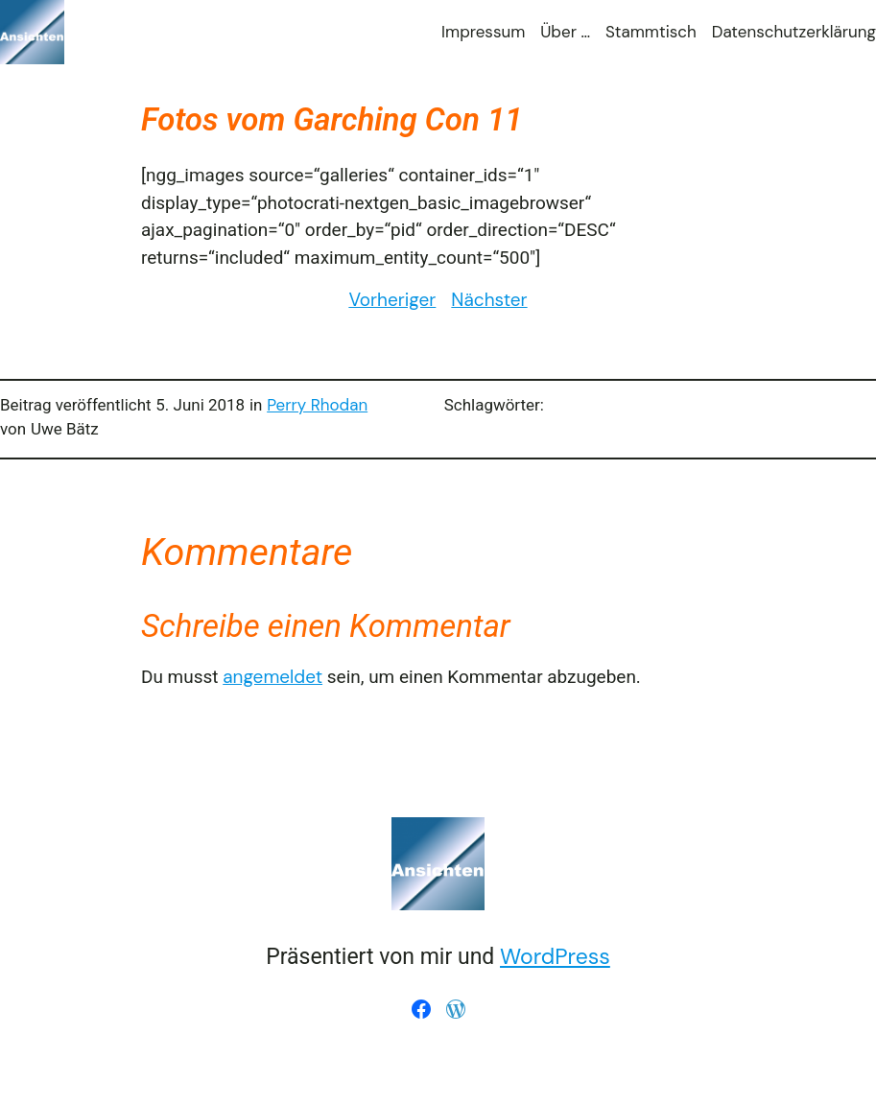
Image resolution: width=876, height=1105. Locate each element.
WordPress (555, 956)
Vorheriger (392, 300)
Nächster (489, 300)
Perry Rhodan (317, 404)
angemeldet (272, 677)
